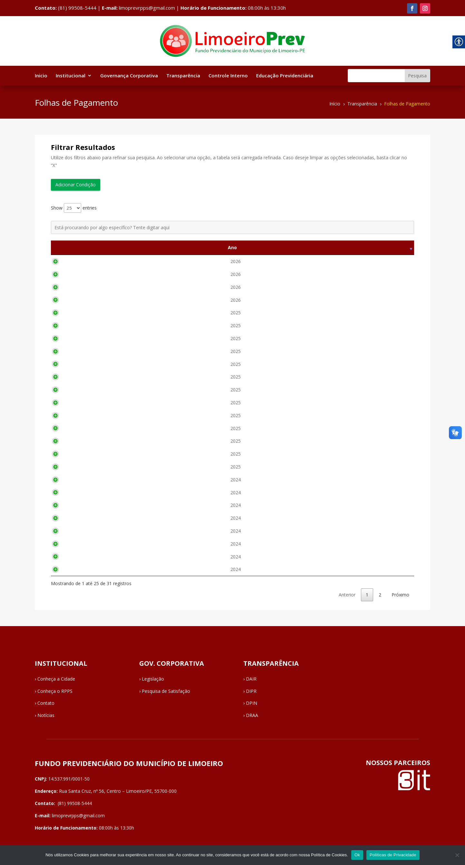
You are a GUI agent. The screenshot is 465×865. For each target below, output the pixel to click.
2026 (61, 261)
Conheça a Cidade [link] (56, 679)
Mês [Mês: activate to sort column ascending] (111, 247)
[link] (412, 8)
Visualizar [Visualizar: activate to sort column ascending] (397, 247)
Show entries (74, 208)
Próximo (400, 595)
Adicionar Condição (75, 185)
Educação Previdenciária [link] (284, 76)
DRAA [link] (252, 715)
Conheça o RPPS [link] (55, 691)
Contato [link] (45, 703)
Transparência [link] (183, 76)
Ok (357, 854)
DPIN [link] (251, 703)
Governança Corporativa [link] (129, 76)
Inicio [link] (41, 76)
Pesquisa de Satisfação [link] (166, 691)
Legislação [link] (153, 679)
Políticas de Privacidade (393, 854)
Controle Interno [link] (228, 76)
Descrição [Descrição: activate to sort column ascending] (264, 247)
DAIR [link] (251, 679)
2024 (61, 480)
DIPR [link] (251, 691)
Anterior (347, 595)
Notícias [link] (45, 715)
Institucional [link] (70, 76)
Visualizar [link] (397, 261)
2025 (61, 313)
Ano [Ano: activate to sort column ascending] (61, 247)
